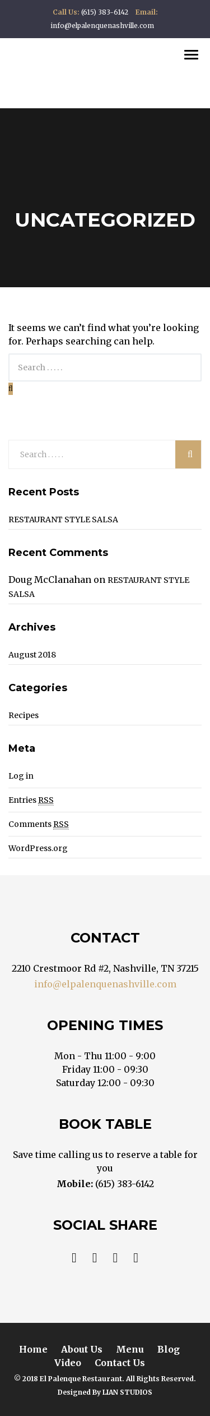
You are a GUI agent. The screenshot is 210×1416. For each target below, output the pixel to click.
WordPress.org (38, 848)
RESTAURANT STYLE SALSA (63, 519)
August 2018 (32, 655)
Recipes (23, 715)
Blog (168, 1349)
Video (67, 1362)
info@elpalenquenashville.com (105, 984)
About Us (81, 1349)
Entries (31, 800)
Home (33, 1349)
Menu (130, 1349)
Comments (38, 824)
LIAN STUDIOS (127, 1392)
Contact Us (120, 1362)
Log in (21, 776)
